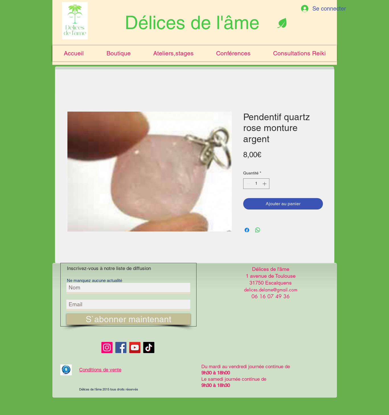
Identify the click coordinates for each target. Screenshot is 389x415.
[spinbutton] (256, 184)
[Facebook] (120, 347)
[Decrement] (247, 184)
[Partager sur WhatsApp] (257, 230)
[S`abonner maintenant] (128, 319)
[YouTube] (134, 347)
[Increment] (265, 184)
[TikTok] (148, 347)
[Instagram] (106, 347)
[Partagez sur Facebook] (246, 230)
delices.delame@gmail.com (270, 290)
